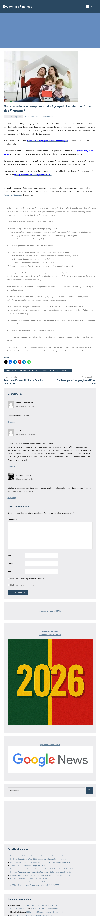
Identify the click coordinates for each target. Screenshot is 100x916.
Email (10, 563)
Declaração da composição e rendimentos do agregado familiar (44, 370)
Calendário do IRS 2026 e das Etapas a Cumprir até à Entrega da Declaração (40, 856)
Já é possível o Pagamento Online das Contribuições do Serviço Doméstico (40, 862)
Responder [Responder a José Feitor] (12, 466)
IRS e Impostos (16, 116)
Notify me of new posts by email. (23, 585)
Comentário (13, 519)
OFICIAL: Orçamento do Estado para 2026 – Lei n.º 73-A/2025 (34, 885)
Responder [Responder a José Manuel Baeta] (12, 498)
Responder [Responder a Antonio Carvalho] (12, 422)
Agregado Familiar (12, 370)
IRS (6, 116)
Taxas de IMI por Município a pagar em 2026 (27, 865)
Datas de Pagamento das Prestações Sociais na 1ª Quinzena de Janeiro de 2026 (41, 872)
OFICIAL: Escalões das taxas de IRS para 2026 (28, 878)
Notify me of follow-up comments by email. (27, 579)
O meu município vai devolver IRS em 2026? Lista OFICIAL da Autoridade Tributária (43, 869)
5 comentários (47, 116)
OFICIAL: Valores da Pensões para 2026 (41, 905)
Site (9, 571)
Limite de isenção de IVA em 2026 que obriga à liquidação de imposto (38, 859)
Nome (10, 556)
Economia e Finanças (18, 6)
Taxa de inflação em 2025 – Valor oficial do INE (28, 882)
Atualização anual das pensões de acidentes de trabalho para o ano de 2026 (40, 875)
